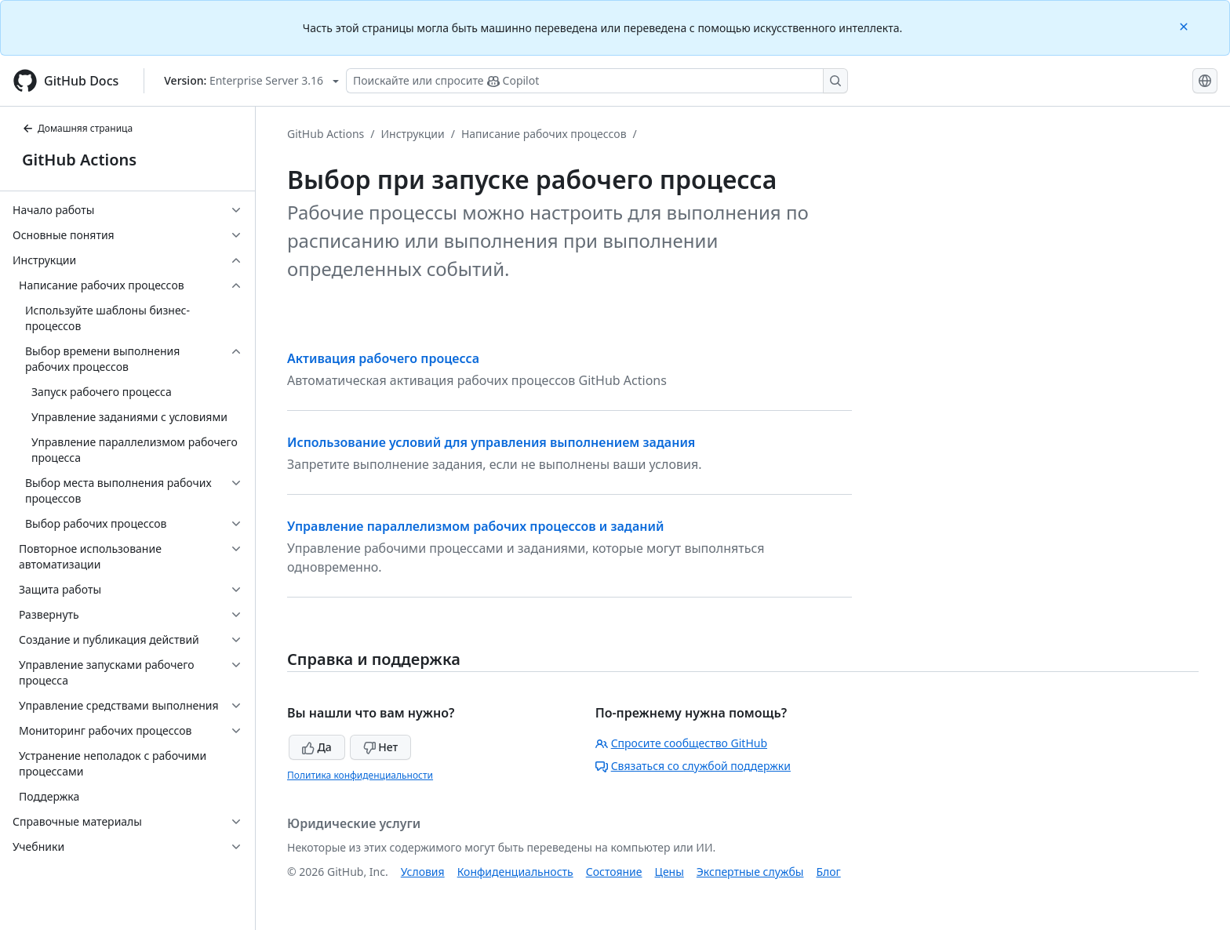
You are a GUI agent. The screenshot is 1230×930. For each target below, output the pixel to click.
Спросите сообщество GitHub (681, 743)
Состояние (614, 871)
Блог (828, 871)
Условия (423, 871)
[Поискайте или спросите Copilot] (597, 80)
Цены (669, 871)
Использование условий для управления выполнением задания (491, 442)
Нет (380, 746)
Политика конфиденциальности (360, 775)
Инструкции (413, 133)
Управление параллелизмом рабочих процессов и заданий (475, 526)
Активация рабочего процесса (383, 358)
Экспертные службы (750, 871)
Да (317, 746)
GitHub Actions (79, 159)
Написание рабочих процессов (544, 133)
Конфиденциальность (515, 871)
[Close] (1185, 25)
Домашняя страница (77, 128)
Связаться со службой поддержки (693, 765)
